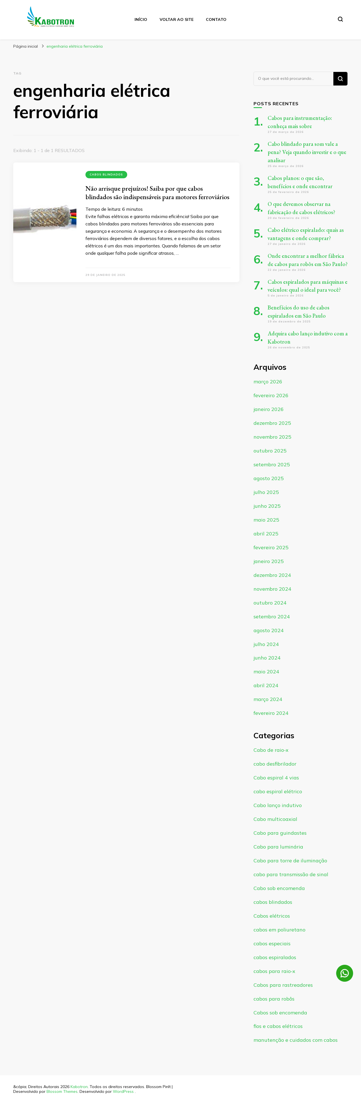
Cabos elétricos (272, 916)
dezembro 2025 (272, 423)
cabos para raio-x (274, 971)
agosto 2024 (269, 630)
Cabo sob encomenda (279, 888)
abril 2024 (266, 685)
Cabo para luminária (278, 846)
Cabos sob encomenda (280, 1012)
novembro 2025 (272, 437)
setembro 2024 (272, 616)
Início (141, 19)
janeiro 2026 (269, 409)
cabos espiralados (275, 957)
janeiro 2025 (269, 561)
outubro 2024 (270, 602)
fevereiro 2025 (271, 547)
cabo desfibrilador (275, 764)
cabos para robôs (274, 999)
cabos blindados (106, 174)
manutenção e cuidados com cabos (296, 1040)
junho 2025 (267, 506)
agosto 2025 (269, 478)
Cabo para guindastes (280, 833)
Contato (216, 19)
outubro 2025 (270, 450)
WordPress (123, 1091)
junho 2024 (267, 657)
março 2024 (268, 699)
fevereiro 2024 (271, 713)
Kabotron (79, 1086)
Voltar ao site (176, 19)
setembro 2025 (272, 464)
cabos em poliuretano (279, 929)
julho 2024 (266, 644)
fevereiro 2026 (271, 395)
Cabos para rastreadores (283, 985)
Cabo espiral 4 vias (276, 777)
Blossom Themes (62, 1091)
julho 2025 (266, 492)
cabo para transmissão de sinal (291, 874)
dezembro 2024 (272, 575)
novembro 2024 (272, 589)
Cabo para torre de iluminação (290, 860)
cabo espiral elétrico (278, 791)
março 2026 (268, 381)
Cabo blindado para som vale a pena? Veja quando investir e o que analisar (307, 152)
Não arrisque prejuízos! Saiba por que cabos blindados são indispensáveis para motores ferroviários (157, 192)
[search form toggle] (340, 19)
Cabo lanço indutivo (278, 805)
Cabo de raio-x (271, 750)
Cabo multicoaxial (275, 819)
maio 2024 (266, 671)
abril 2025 (266, 533)
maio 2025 (266, 520)
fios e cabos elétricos (278, 1026)
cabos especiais (272, 943)
